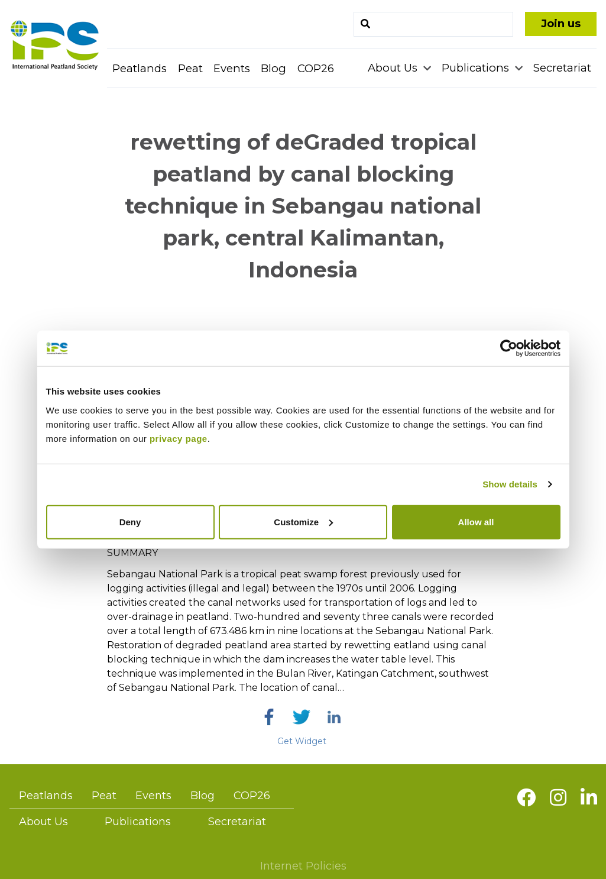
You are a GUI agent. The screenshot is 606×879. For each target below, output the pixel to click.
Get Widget (301, 741)
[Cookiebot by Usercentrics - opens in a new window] (508, 348)
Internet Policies (303, 865)
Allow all (476, 521)
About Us (394, 68)
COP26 (315, 68)
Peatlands (139, 68)
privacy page (179, 438)
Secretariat (562, 68)
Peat (190, 68)
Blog (273, 68)
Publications (477, 68)
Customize (303, 521)
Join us (561, 23)
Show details (509, 484)
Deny (130, 521)
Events (231, 68)
